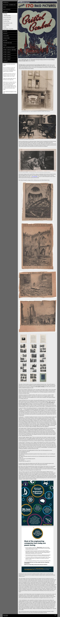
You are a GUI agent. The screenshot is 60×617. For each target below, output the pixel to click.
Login (55, 615)
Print (4, 615)
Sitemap (6, 615)
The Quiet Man (34, 176)
